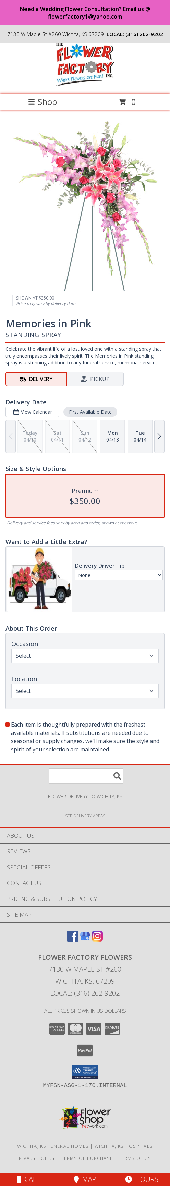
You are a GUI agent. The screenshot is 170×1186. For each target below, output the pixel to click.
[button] (85, 1072)
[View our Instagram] (97, 939)
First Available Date (90, 412)
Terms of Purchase (87, 1158)
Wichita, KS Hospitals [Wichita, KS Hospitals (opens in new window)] (124, 1146)
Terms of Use (136, 1158)
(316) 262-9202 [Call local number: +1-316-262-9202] (144, 34)
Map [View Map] (85, 1179)
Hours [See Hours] (141, 1179)
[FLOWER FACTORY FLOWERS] (85, 83)
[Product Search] (86, 776)
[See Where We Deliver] (85, 815)
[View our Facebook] (72, 939)
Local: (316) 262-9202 (85, 993)
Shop (42, 101)
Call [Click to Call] (28, 1179)
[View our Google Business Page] (85, 939)
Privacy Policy (35, 1158)
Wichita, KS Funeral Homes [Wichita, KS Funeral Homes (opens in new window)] (53, 1146)
